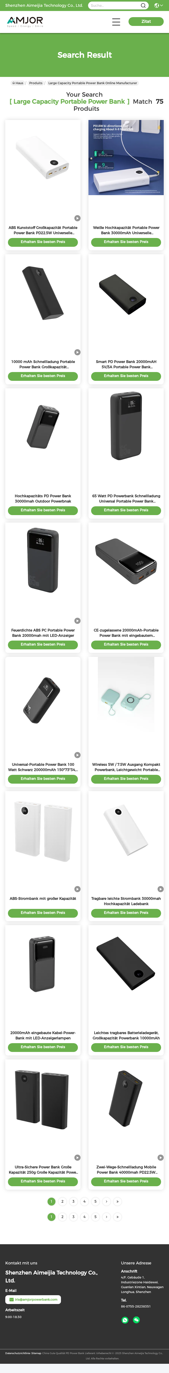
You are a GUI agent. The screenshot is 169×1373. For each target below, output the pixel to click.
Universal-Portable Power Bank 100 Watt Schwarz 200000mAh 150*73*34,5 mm (43, 775)
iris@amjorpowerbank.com (33, 1308)
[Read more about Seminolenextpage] (106, 1226)
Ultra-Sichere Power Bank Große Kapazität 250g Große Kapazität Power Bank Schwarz (43, 1181)
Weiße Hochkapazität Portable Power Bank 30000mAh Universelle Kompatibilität (126, 234)
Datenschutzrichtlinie (17, 1362)
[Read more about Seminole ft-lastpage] (117, 1226)
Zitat (146, 21)
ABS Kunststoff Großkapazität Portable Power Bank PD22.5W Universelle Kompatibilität (43, 234)
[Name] (143, 5)
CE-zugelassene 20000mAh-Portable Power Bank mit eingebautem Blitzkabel (126, 640)
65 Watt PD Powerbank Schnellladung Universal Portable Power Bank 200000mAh (126, 505)
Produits (35, 83)
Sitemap (36, 1362)
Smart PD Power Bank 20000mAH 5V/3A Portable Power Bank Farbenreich (126, 369)
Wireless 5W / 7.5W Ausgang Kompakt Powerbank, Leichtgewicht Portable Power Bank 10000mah (126, 775)
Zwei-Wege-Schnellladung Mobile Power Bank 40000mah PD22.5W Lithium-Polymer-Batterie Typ (126, 1181)
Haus (17, 83)
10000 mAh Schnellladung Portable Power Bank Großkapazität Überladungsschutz (43, 369)
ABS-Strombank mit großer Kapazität (43, 906)
